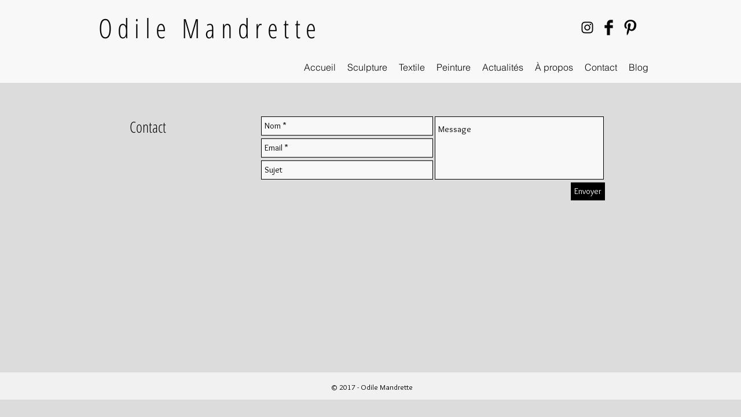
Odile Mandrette (209, 28)
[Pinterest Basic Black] (630, 27)
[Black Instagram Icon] (587, 27)
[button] (367, 67)
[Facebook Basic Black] (609, 27)
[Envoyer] (588, 191)
